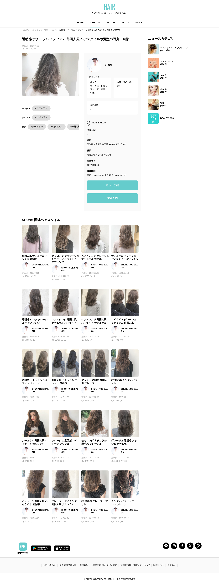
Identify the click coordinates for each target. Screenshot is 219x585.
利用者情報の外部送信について (135, 565)
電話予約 (112, 198)
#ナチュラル (37, 126)
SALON (125, 22)
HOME (80, 22)
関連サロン (158, 565)
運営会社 (171, 565)
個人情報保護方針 (67, 565)
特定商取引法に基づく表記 (104, 565)
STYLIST (111, 22)
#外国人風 (75, 126)
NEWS (139, 22)
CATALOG (95, 22)
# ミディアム (41, 108)
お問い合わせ (49, 565)
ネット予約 (112, 185)
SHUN (108, 64)
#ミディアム (56, 126)
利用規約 (84, 565)
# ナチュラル (41, 117)
